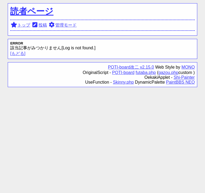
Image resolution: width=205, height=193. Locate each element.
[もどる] (17, 53)
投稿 (39, 25)
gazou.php (169, 72)
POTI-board (123, 72)
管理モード (62, 25)
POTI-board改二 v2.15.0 (131, 67)
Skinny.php (123, 82)
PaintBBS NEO (180, 82)
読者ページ (31, 11)
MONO (188, 67)
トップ (20, 25)
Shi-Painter (184, 77)
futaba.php (146, 72)
